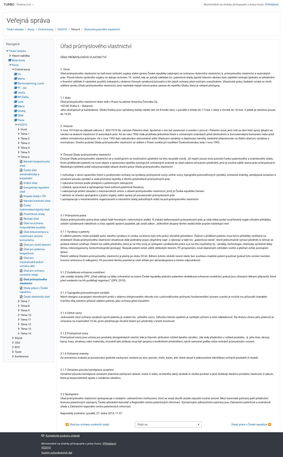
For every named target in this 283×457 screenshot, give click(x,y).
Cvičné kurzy (45, 29)
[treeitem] (28, 204)
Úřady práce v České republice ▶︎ (251, 424)
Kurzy (31, 29)
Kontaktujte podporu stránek (60, 435)
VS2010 (62, 29)
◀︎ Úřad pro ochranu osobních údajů (87, 424)
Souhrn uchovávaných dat (56, 452)
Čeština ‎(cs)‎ (23, 4)
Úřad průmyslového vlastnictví (102, 29)
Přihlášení (272, 4)
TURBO (9, 4)
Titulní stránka (15, 29)
